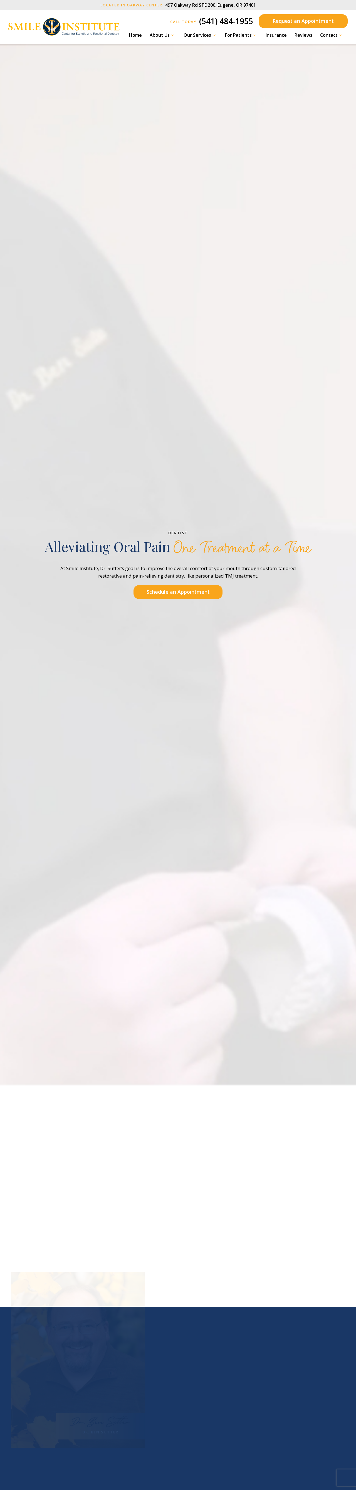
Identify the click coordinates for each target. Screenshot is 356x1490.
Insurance (276, 35)
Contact (332, 35)
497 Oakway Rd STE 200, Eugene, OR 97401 (178, 5)
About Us (163, 35)
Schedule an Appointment (178, 591)
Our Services (200, 35)
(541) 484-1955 (211, 21)
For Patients (241, 35)
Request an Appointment (303, 21)
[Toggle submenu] (173, 35)
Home (135, 35)
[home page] (64, 27)
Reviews (303, 35)
